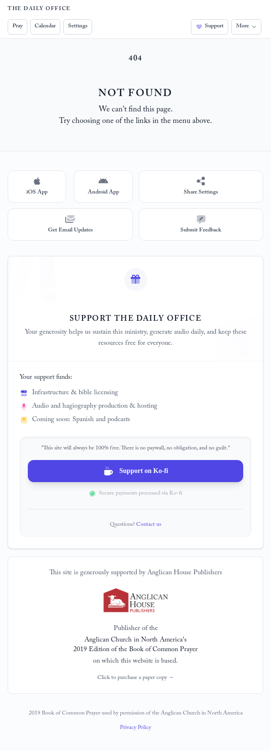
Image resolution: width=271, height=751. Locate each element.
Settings (77, 26)
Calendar (45, 26)
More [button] (246, 26)
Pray (17, 26)
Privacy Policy (135, 728)
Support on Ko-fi (135, 471)
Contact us (148, 525)
